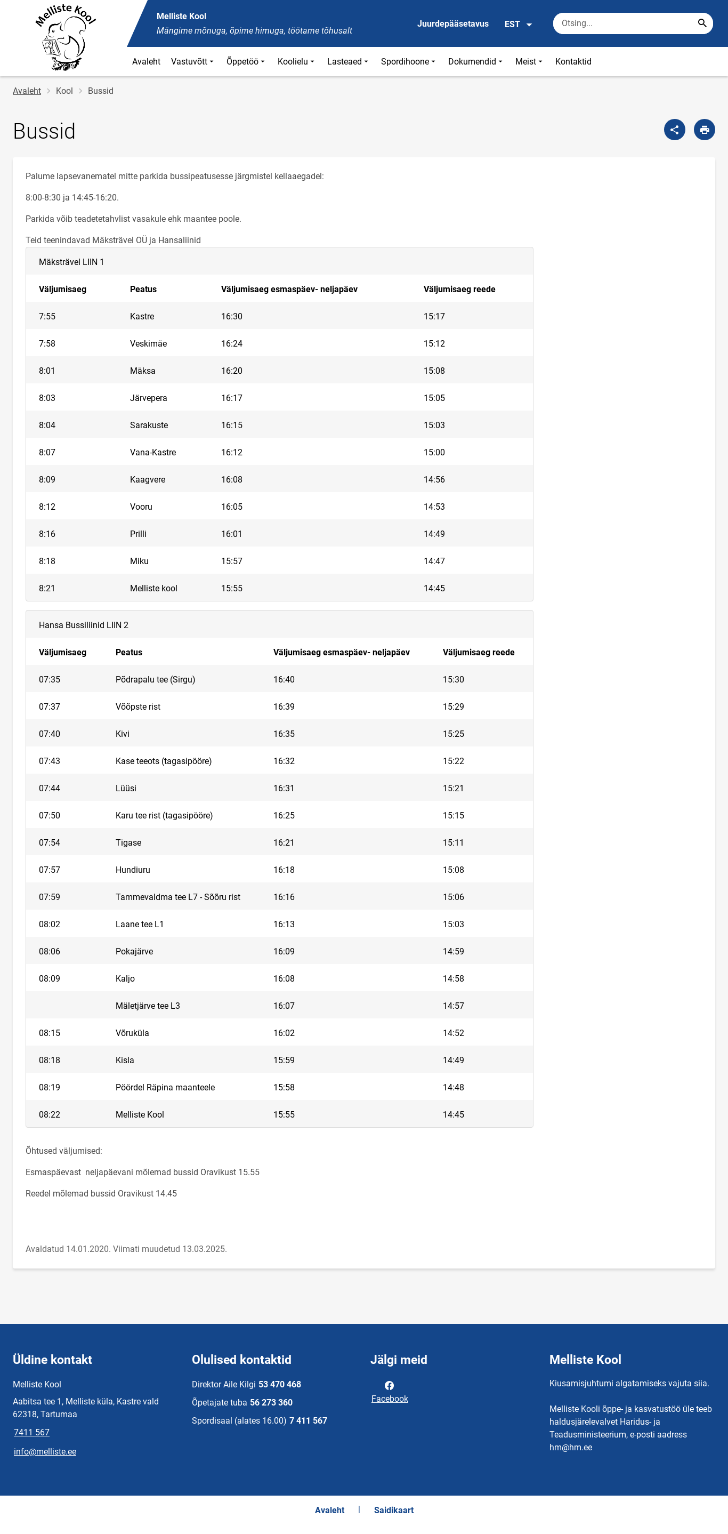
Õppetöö (247, 62)
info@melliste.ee (45, 1452)
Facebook (389, 1391)
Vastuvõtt (193, 62)
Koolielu (297, 62)
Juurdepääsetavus (453, 24)
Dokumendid (476, 62)
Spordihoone (409, 62)
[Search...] (702, 23)
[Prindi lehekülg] (704, 129)
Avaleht (146, 62)
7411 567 (32, 1432)
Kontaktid (573, 62)
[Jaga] (674, 129)
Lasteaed (348, 62)
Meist (530, 62)
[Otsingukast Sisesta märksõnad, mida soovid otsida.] (633, 23)
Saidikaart (394, 1510)
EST (519, 24)
